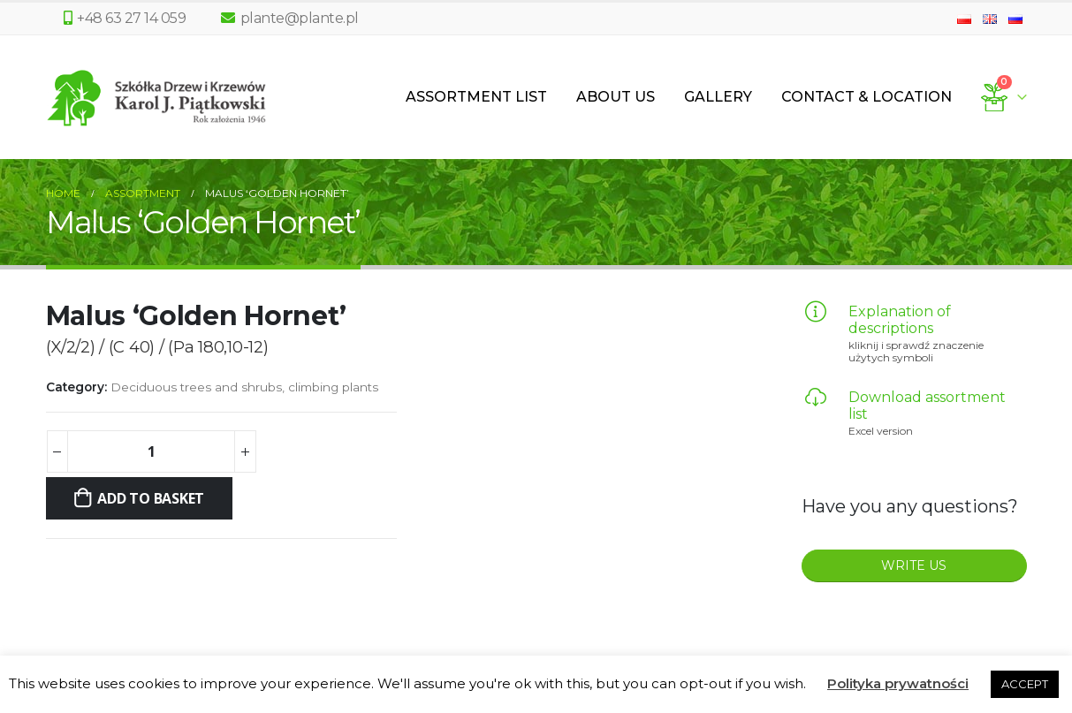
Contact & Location (866, 96)
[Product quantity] (151, 451)
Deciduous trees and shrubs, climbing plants (244, 387)
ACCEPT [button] (1024, 684)
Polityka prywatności (898, 683)
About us (615, 96)
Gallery (718, 96)
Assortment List (476, 96)
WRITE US (914, 565)
